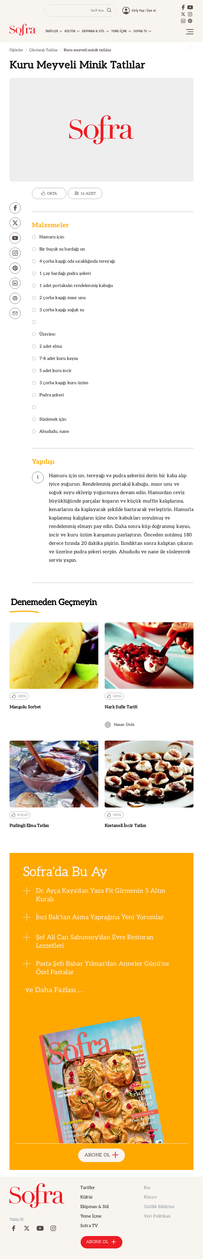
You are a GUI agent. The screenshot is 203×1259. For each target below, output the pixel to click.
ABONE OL (102, 1155)
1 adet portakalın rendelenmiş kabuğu (72, 286)
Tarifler (87, 1187)
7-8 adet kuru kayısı (55, 359)
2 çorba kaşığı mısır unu (59, 298)
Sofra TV (89, 1225)
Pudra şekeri (48, 395)
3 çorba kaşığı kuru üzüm (60, 383)
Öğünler (16, 50)
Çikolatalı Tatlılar (43, 50)
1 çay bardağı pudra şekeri (61, 274)
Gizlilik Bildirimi (159, 1206)
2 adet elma (47, 347)
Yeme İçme (91, 1216)
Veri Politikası (157, 1216)
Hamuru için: (48, 237)
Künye (150, 1197)
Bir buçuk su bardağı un (58, 249)
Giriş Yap (138, 10)
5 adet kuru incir (52, 371)
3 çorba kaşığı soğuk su (58, 310)
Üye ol (151, 10)
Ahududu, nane (50, 432)
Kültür (86, 1197)
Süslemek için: (49, 419)
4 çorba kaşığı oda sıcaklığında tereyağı (73, 261)
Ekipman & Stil (94, 1206)
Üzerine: (44, 334)
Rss (147, 1187)
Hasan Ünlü (119, 725)
